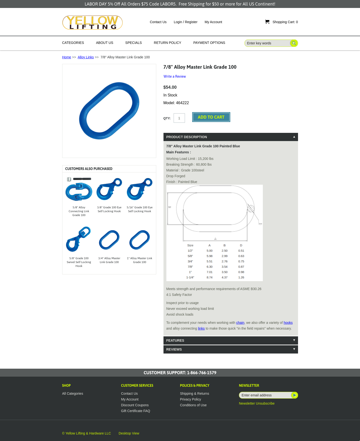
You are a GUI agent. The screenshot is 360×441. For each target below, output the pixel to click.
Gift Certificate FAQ (135, 411)
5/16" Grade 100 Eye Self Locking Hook (140, 209)
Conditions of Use (193, 405)
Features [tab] (175, 340)
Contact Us (158, 22)
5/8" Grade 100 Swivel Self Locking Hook (79, 262)
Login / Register (185, 22)
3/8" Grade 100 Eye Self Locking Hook (109, 209)
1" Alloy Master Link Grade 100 (139, 260)
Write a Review (175, 76)
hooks (288, 323)
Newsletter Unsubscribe (257, 403)
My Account (213, 22)
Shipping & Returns (194, 393)
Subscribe (294, 395)
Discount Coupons (135, 405)
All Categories (72, 393)
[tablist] (230, 243)
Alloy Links (86, 57)
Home (66, 57)
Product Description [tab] (186, 137)
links (201, 328)
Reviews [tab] (174, 349)
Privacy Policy (190, 399)
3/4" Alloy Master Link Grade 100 (109, 260)
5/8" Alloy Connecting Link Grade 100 (79, 211)
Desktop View (129, 433)
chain (240, 323)
